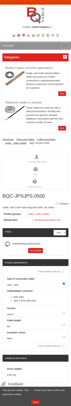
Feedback (15, 384)
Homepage (8, 45)
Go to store (35, 250)
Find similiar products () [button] (51, 271)
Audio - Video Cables (38, 214)
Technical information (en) (48, 220)
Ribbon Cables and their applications (29, 68)
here (31, 390)
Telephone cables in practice (23, 102)
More (62, 93)
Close (35, 402)
